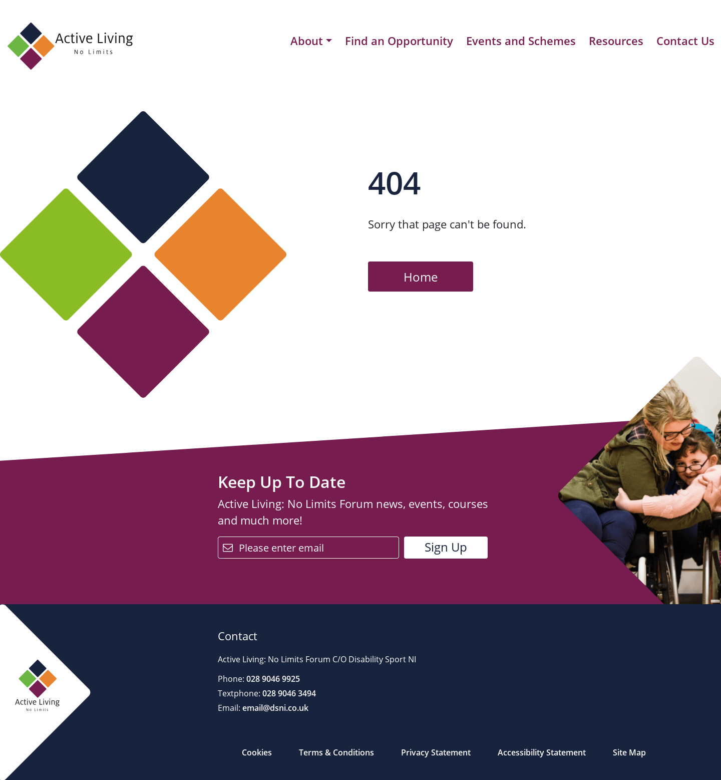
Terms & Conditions (336, 752)
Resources (616, 40)
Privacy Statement (436, 752)
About (306, 41)
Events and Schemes (521, 40)
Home (421, 277)
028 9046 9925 (272, 678)
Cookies (257, 752)
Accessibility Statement (542, 752)
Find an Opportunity (399, 40)
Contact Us (685, 40)
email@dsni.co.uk (274, 707)
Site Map (629, 752)
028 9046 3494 (288, 693)
